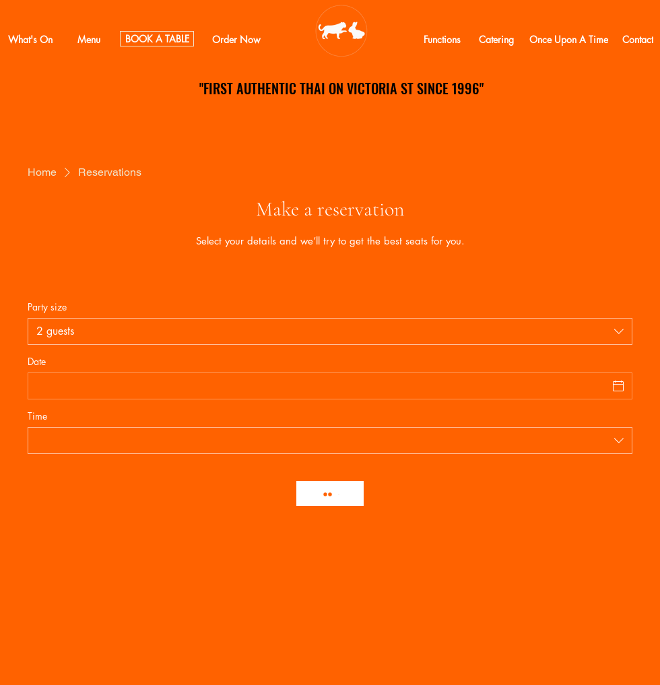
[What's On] (30, 39)
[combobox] (330, 331)
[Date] (317, 385)
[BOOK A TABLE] (157, 38)
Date (37, 361)
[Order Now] (236, 39)
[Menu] (88, 39)
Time (37, 416)
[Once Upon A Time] (568, 39)
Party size (47, 307)
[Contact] (637, 39)
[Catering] (496, 39)
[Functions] (442, 39)
